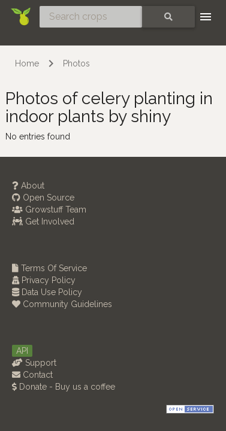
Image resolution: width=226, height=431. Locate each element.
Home (27, 63)
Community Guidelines (62, 304)
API (22, 351)
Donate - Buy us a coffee (63, 386)
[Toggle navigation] (205, 17)
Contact (32, 375)
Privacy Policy (44, 280)
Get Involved (43, 221)
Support (34, 363)
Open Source (43, 197)
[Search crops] (91, 17)
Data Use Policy (47, 292)
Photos (76, 63)
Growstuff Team (49, 209)
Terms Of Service (49, 268)
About (28, 185)
